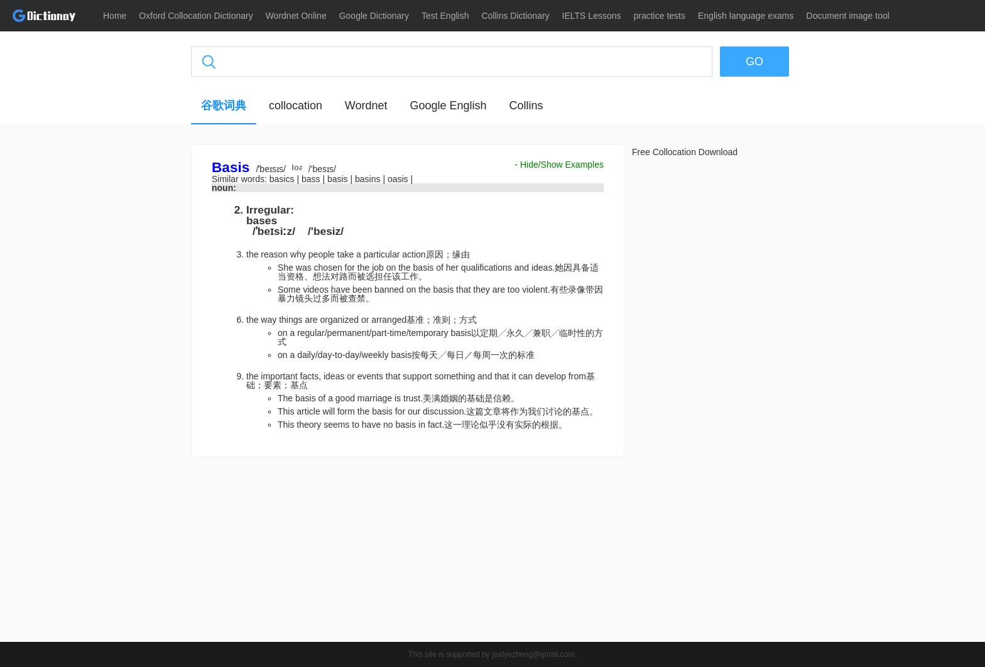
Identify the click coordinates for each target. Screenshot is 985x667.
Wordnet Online (296, 16)
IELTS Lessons (591, 16)
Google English (448, 105)
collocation (295, 105)
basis (339, 179)
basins (369, 179)
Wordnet (366, 105)
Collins (526, 105)
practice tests (659, 16)
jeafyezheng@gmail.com (533, 654)
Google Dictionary (374, 16)
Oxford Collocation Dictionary (196, 16)
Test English (445, 16)
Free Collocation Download (684, 152)
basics (283, 179)
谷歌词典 (223, 105)
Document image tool (848, 16)
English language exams (746, 16)
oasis (399, 179)
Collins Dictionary (515, 16)
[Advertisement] (131, 336)
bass (312, 179)
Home (114, 16)
